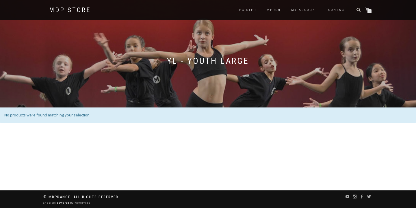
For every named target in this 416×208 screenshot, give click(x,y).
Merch (274, 10)
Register (246, 10)
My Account (304, 10)
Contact (337, 10)
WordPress (82, 203)
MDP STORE (70, 10)
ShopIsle (50, 203)
